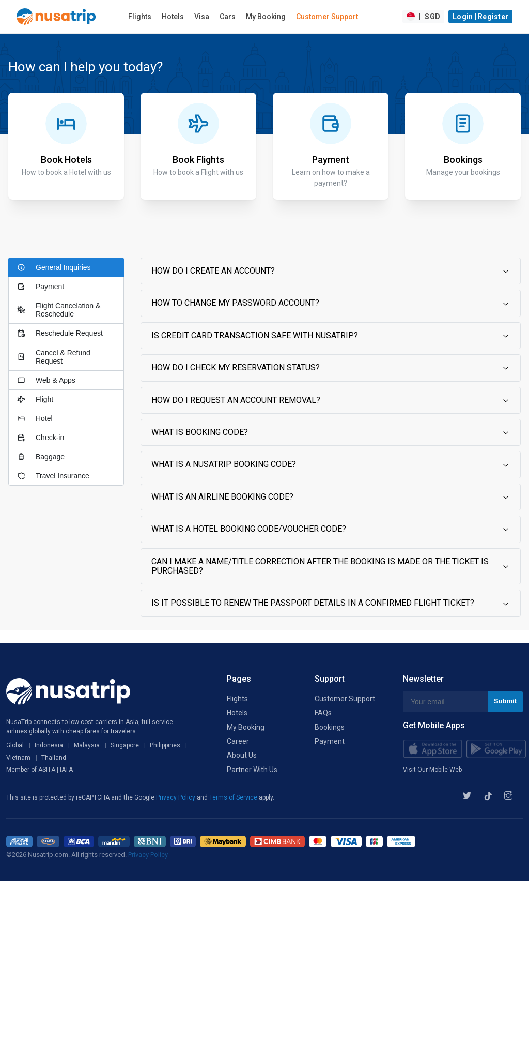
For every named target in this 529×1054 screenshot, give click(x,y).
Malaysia (87, 745)
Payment (330, 741)
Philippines (165, 745)
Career (238, 741)
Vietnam (18, 757)
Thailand (53, 757)
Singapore (125, 745)
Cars (228, 16)
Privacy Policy (176, 797)
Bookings (330, 727)
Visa (201, 16)
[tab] (66, 267)
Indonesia (49, 745)
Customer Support (327, 16)
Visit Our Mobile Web (432, 769)
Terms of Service (234, 797)
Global (15, 745)
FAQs (323, 713)
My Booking (266, 16)
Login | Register (480, 16)
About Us (242, 755)
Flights (139, 16)
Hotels (173, 16)
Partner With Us (252, 769)
